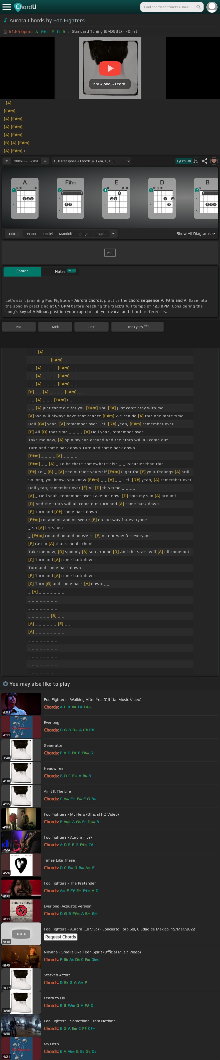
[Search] (198, 7)
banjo (83, 234)
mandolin (66, 234)
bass (101, 234)
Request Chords (60, 936)
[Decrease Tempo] (7, 160)
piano (31, 234)
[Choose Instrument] (113, 233)
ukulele (48, 234)
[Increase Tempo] (45, 160)
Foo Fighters (69, 20)
